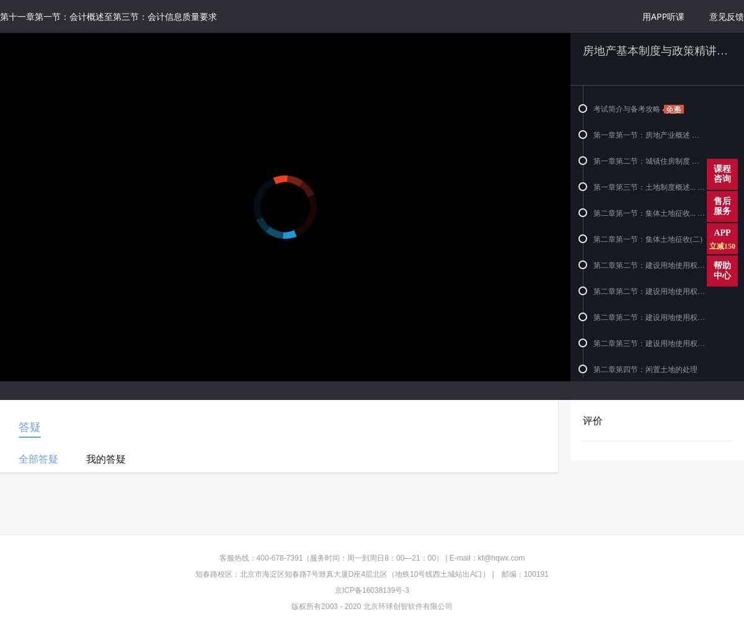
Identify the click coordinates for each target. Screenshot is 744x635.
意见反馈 (726, 16)
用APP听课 (663, 16)
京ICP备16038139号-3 (372, 590)
